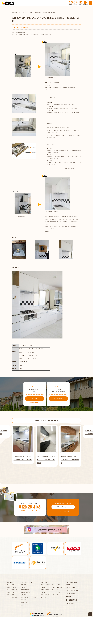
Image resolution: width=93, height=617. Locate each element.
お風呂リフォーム (11, 592)
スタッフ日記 (55, 589)
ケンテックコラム (56, 592)
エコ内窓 (23, 587)
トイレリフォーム (11, 584)
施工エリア (43, 597)
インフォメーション (72, 590)
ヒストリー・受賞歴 (70, 587)
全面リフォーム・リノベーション (29, 597)
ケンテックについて (45, 584)
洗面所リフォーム (11, 587)
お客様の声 (55, 595)
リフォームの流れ (45, 589)
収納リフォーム (24, 605)
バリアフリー (24, 602)
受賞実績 (43, 587)
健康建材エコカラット (26, 589)
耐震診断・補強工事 (26, 592)
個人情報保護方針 (71, 600)
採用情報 (68, 597)
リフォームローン (45, 595)
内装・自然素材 (11, 595)
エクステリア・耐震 (12, 597)
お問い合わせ (70, 603)
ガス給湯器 (23, 584)
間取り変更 (23, 600)
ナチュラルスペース (57, 584)
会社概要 (68, 584)
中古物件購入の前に (57, 587)
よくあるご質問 (70, 593)
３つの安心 (43, 592)
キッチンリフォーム (12, 589)
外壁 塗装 (23, 595)
